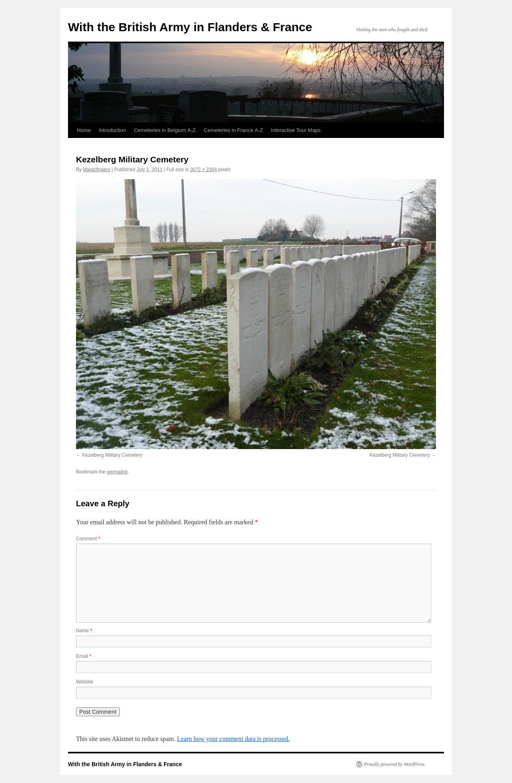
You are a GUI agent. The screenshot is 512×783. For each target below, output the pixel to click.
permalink (117, 472)
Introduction (112, 130)
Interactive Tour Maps (295, 130)
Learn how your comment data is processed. (233, 738)
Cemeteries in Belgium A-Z (165, 130)
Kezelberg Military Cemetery (112, 455)
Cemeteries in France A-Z (233, 130)
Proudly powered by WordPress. (395, 764)
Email (83, 656)
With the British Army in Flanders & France (190, 27)
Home (84, 130)
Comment (88, 538)
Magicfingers (96, 169)
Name (84, 630)
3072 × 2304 (203, 169)
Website (84, 682)
